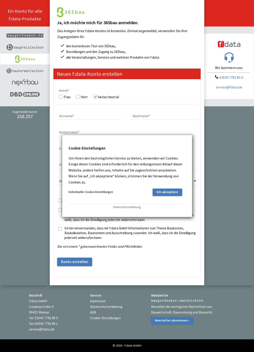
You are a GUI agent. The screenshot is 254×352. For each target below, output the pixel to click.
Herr (84, 97)
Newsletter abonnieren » (172, 320)
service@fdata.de (229, 87)
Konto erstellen (74, 261)
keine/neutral (108, 97)
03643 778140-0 (229, 77)
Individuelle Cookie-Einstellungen (91, 192)
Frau (67, 97)
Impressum (98, 301)
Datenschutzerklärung (106, 306)
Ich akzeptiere (167, 192)
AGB (93, 312)
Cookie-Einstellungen (105, 318)
